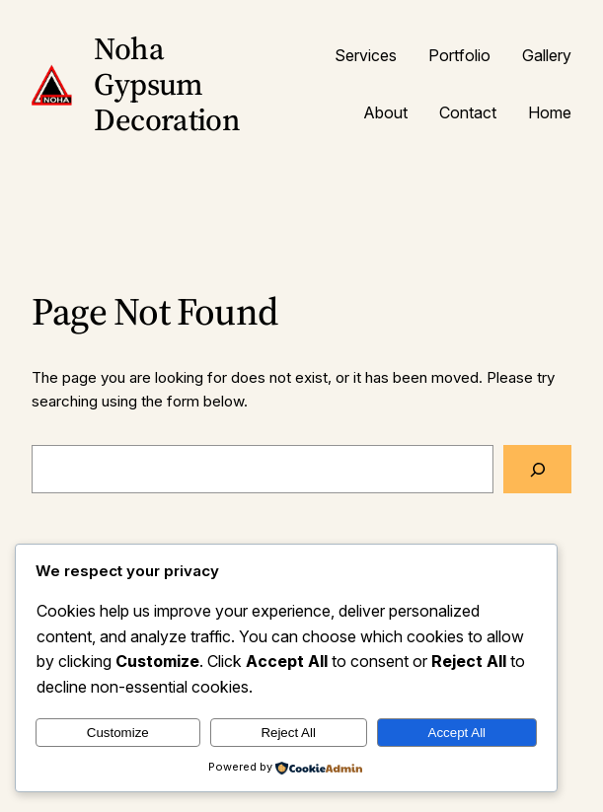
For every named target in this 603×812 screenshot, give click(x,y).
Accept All (457, 732)
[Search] (537, 468)
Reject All (288, 732)
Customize (118, 732)
